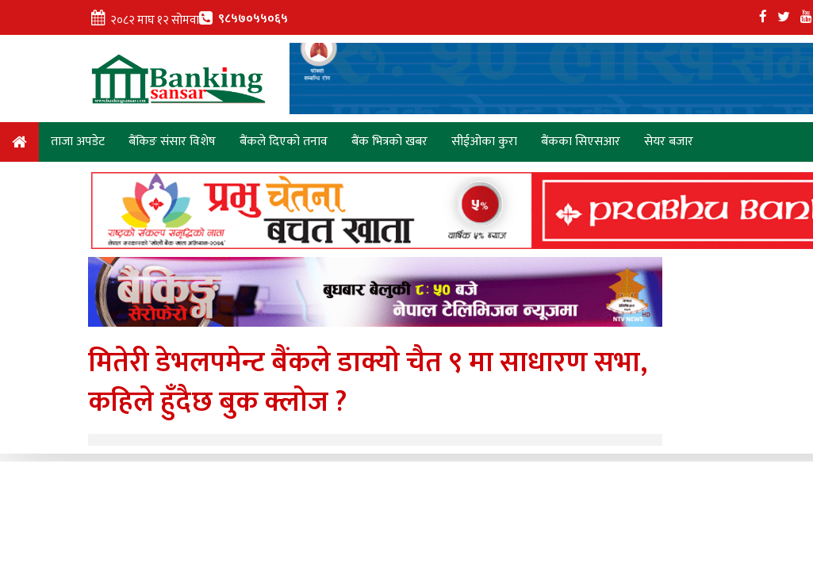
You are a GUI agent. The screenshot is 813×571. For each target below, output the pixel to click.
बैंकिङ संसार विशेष (172, 141)
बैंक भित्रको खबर (389, 141)
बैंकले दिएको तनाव (284, 141)
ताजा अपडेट (78, 141)
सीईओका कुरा (484, 141)
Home (19, 144)
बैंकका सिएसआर (580, 141)
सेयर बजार (668, 141)
